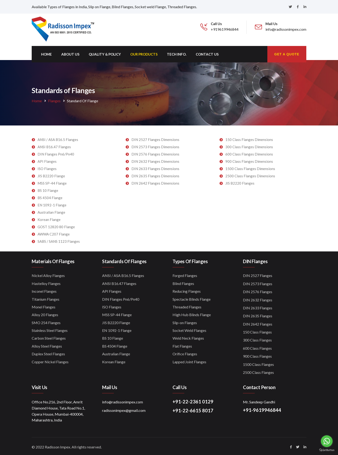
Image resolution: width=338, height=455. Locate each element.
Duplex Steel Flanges (48, 352)
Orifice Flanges (185, 352)
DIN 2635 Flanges (257, 314)
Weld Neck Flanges (188, 336)
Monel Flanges (43, 305)
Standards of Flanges (124, 259)
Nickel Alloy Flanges (48, 274)
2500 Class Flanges (258, 370)
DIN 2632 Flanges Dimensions (155, 160)
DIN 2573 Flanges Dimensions (155, 145)
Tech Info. (176, 52)
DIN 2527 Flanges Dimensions (155, 138)
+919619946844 (224, 29)
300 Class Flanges (257, 338)
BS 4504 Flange (50, 196)
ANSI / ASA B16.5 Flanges (58, 138)
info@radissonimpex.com (122, 400)
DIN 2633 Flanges (257, 306)
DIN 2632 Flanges (257, 298)
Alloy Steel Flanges (47, 344)
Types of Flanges (190, 259)
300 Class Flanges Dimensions (249, 145)
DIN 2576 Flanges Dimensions (155, 152)
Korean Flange (49, 218)
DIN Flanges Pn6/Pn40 (56, 152)
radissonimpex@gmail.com (124, 408)
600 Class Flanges (257, 346)
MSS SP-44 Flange (52, 181)
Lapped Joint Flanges (189, 360)
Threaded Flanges (187, 305)
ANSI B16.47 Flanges (54, 145)
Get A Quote (286, 52)
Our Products (143, 52)
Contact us (207, 52)
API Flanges (47, 160)
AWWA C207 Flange (54, 232)
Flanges (54, 99)
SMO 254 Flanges (46, 321)
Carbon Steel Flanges (49, 336)
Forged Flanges (185, 274)
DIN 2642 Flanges (257, 322)
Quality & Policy (105, 52)
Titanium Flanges (45, 297)
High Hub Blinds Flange (192, 313)
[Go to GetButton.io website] (326, 450)
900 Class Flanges (257, 354)
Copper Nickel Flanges (50, 360)
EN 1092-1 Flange (52, 203)
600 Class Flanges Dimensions (249, 152)
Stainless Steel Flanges (50, 328)
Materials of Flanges (53, 259)
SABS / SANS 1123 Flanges (59, 240)
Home (46, 52)
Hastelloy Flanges (46, 282)
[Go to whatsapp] (327, 441)
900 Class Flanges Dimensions (249, 160)
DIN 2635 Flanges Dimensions (155, 174)
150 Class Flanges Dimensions (249, 138)
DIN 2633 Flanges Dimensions (155, 167)
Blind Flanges (183, 282)
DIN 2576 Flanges (257, 290)
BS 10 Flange (48, 189)
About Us (70, 52)
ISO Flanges (47, 167)
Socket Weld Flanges (189, 328)
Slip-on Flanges (185, 321)
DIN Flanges (255, 259)
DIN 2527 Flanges (257, 274)
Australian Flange (51, 211)
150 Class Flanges (257, 330)
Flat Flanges (182, 344)
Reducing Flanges (187, 289)
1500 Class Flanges (258, 362)
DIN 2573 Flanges (257, 282)
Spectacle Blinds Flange (192, 297)
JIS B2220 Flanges (239, 181)
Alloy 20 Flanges (45, 313)
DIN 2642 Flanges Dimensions (155, 181)
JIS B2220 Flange (51, 174)
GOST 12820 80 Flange (56, 225)
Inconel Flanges (44, 289)
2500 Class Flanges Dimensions (250, 174)
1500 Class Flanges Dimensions (250, 167)
